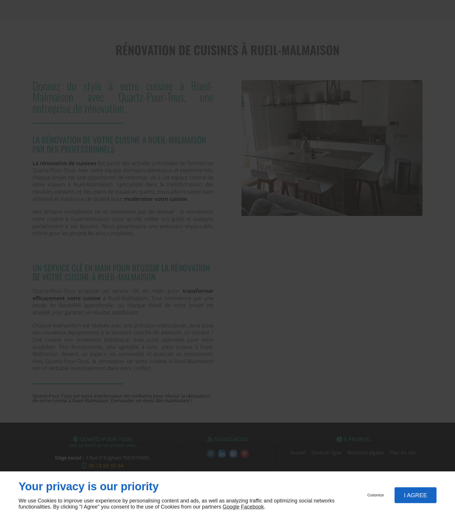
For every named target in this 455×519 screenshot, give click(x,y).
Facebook (252, 507)
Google (231, 507)
